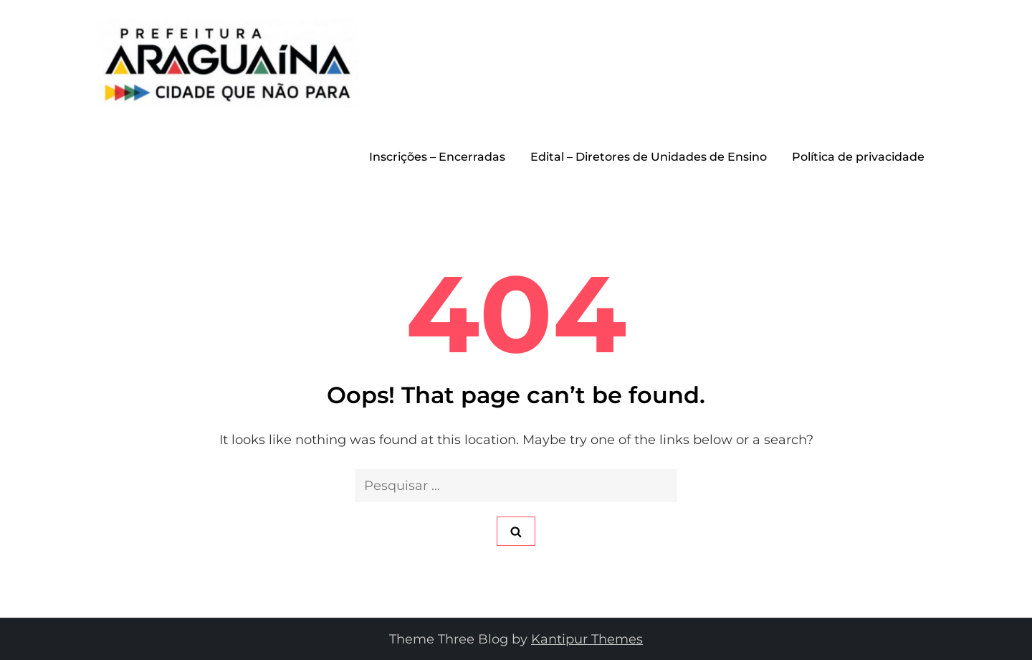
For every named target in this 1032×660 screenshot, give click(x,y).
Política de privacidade (858, 157)
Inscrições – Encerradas (437, 157)
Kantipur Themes (587, 639)
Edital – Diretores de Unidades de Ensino (648, 157)
